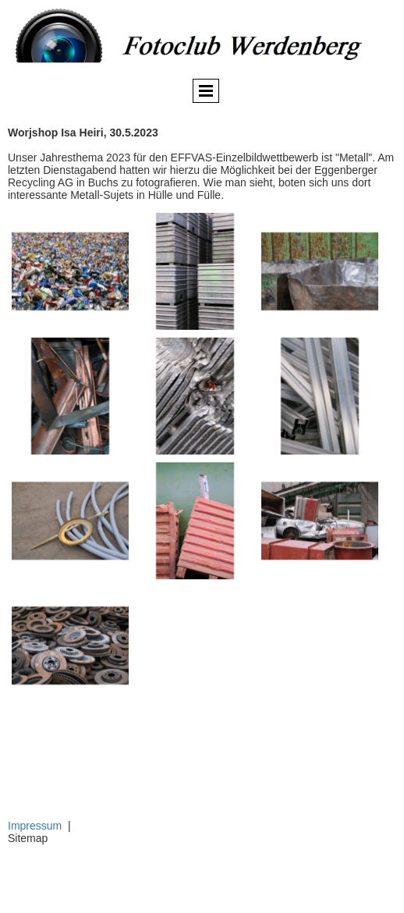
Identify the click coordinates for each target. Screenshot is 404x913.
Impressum (35, 825)
